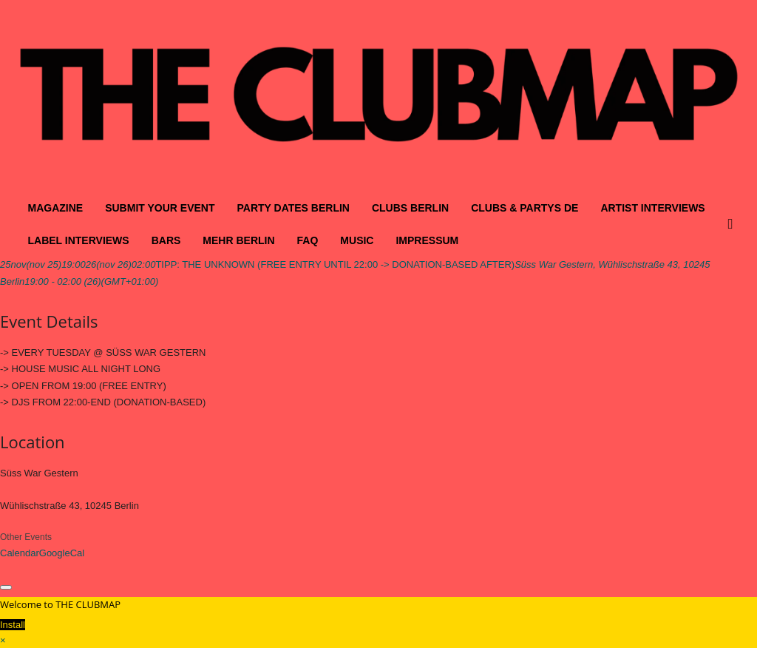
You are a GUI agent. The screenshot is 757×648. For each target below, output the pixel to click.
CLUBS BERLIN (410, 208)
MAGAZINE (56, 208)
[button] (734, 224)
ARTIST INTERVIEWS (652, 208)
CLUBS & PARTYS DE (524, 208)
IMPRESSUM (427, 240)
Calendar (19, 552)
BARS (166, 240)
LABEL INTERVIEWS (78, 240)
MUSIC (356, 240)
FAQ (308, 240)
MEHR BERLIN (238, 240)
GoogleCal (61, 552)
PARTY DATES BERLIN (293, 208)
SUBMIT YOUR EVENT (159, 208)
